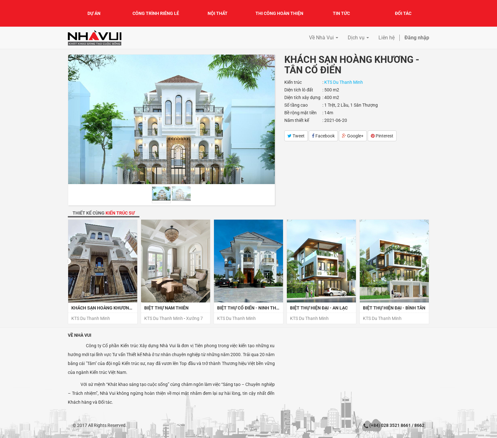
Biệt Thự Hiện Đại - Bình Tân (394, 307)
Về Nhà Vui (79, 335)
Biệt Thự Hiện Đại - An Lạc (319, 307)
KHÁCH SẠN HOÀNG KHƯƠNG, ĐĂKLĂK (111, 307)
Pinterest (382, 136)
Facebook (323, 136)
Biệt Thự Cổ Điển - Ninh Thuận (251, 307)
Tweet (296, 136)
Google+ (353, 136)
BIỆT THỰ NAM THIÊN (166, 307)
